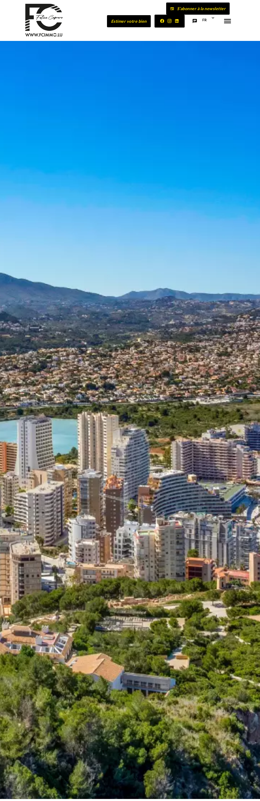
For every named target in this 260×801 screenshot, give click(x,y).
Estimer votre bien (129, 21)
